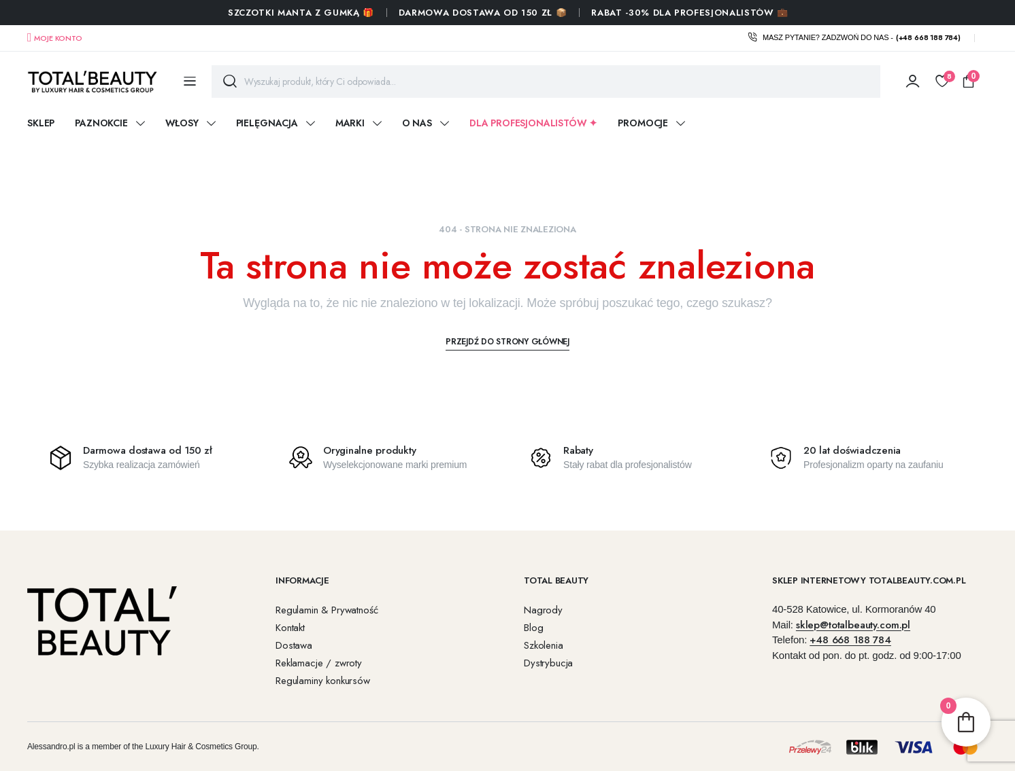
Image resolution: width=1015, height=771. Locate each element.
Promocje (643, 123)
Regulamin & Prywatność (327, 610)
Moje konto (58, 38)
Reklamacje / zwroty (319, 663)
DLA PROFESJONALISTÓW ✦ (533, 123)
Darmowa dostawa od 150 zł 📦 (483, 12)
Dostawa (294, 645)
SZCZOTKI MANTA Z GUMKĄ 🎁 (301, 12)
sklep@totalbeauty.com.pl (853, 624)
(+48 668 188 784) (928, 37)
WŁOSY (182, 123)
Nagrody (543, 610)
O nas (417, 123)
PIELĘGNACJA (267, 123)
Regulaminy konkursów (323, 680)
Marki (350, 123)
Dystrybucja (548, 663)
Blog (533, 627)
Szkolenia (543, 645)
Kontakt (290, 627)
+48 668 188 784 (850, 639)
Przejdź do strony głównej (507, 342)
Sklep (40, 123)
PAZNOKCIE (101, 123)
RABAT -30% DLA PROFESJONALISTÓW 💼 (689, 12)
